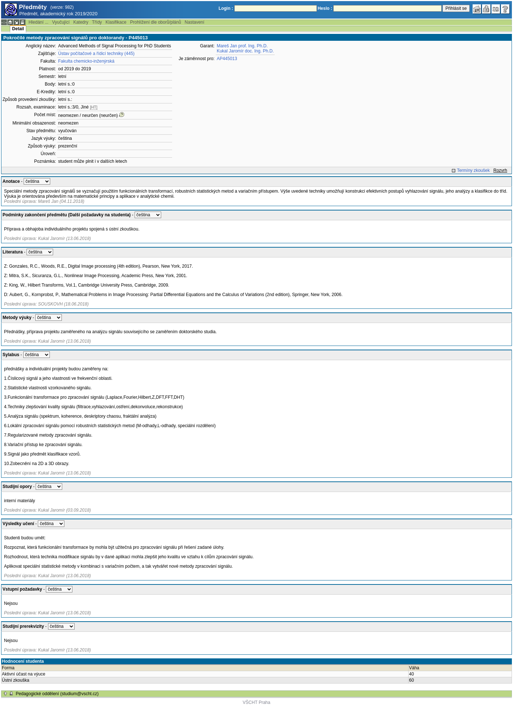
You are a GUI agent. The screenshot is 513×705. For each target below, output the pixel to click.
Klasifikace (116, 22)
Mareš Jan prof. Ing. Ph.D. (242, 45)
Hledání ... (38, 22)
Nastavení (194, 22)
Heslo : (325, 8)
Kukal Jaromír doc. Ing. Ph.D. (245, 51)
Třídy (97, 22)
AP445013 (227, 58)
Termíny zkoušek (473, 170)
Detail (18, 28)
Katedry (80, 22)
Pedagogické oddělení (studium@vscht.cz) (57, 693)
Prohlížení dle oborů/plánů (155, 22)
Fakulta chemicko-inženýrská (86, 61)
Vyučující (60, 22)
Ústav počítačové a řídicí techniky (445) (96, 53)
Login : (226, 8)
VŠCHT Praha (256, 702)
